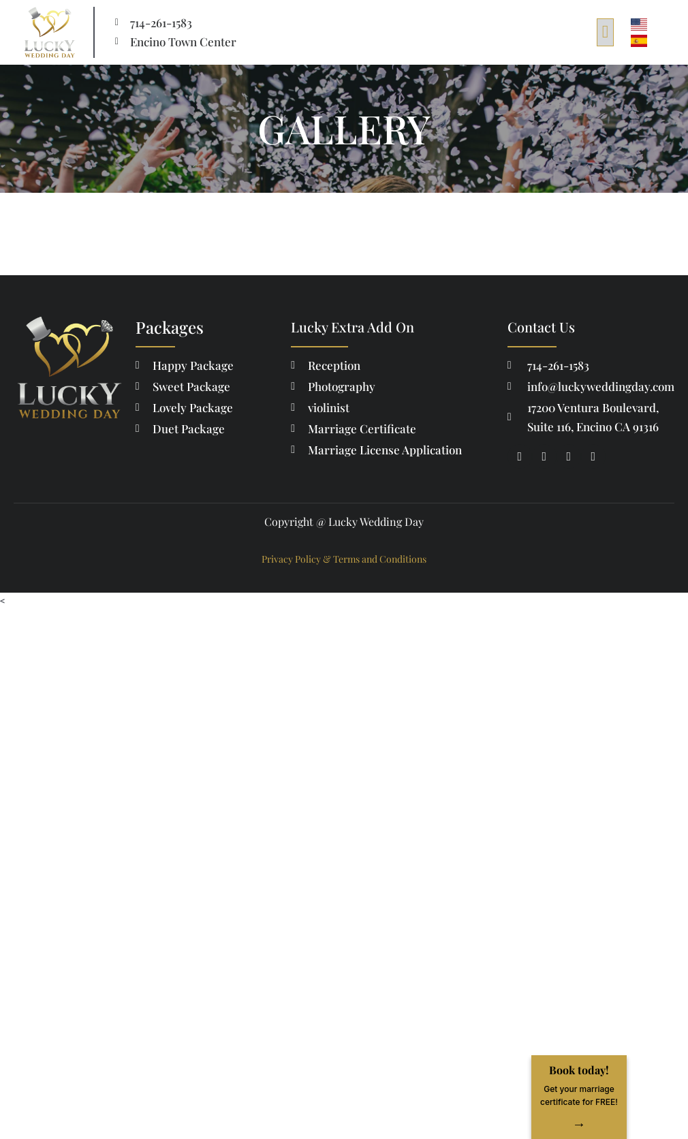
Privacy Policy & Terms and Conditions (344, 558)
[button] (605, 32)
